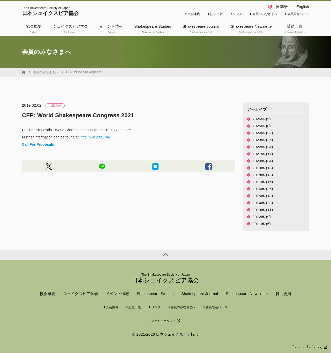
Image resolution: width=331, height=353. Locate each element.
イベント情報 (117, 293)
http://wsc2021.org (95, 137)
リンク (236, 14)
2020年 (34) (262, 161)
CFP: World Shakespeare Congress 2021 (85, 72)
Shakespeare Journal (199, 293)
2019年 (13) (262, 168)
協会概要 (47, 293)
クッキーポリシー (165, 321)
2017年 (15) (262, 182)
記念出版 (215, 14)
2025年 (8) (261, 126)
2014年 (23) (262, 203)
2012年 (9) (261, 217)
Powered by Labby (309, 347)
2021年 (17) (262, 154)
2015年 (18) (262, 196)
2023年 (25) (262, 140)
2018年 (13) (262, 175)
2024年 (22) (262, 133)
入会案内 (192, 14)
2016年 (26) (262, 189)
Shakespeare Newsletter (247, 293)
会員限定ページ (297, 14)
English (302, 6)
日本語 (282, 6)
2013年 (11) (262, 210)
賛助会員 (283, 293)
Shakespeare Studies (155, 293)
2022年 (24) (262, 147)
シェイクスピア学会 (80, 293)
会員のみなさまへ (263, 14)
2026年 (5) (261, 119)
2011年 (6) (261, 224)
